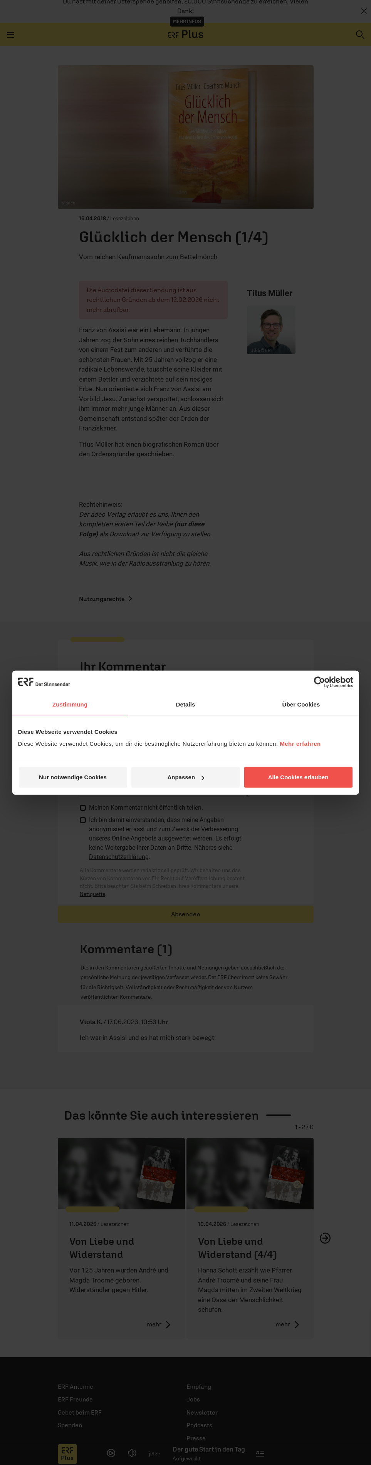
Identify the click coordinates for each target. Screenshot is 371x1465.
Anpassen (185, 777)
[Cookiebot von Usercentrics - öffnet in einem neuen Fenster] (319, 682)
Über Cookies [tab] (301, 704)
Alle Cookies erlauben (298, 777)
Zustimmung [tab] (69, 704)
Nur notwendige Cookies (73, 777)
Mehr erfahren (300, 743)
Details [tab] (185, 704)
